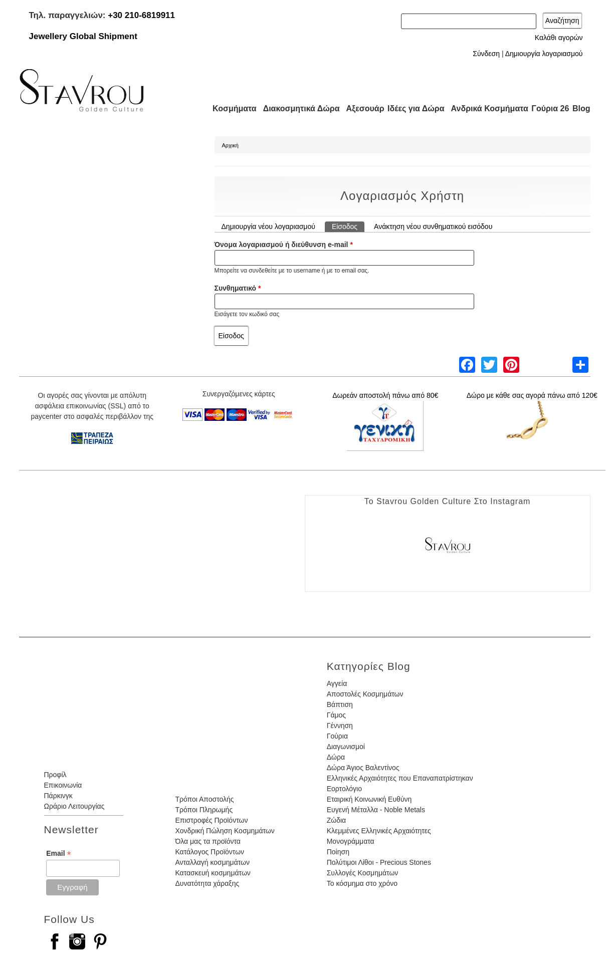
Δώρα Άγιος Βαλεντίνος (363, 768)
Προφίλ (55, 775)
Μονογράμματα (350, 841)
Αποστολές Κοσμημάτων (365, 694)
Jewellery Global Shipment (83, 36)
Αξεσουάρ (360, 108)
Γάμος (336, 715)
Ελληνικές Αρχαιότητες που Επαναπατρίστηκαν (400, 778)
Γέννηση (340, 726)
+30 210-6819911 (141, 15)
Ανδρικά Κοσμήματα (485, 108)
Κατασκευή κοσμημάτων (212, 873)
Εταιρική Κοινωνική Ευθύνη (369, 799)
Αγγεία (337, 683)
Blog (581, 108)
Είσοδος (348, 225)
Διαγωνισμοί (346, 747)
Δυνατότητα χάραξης (207, 883)
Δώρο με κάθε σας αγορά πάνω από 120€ (532, 395)
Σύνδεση (486, 54)
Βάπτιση (340, 704)
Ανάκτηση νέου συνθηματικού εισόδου (433, 226)
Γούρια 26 (548, 108)
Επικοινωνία (63, 785)
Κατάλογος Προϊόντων (209, 852)
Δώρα (336, 757)
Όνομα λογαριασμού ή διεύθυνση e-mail (284, 245)
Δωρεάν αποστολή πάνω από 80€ (385, 395)
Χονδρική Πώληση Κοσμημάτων (224, 831)
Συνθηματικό (238, 288)
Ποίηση (338, 852)
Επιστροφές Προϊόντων (211, 820)
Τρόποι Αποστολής (204, 799)
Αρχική (230, 145)
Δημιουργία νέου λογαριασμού (268, 226)
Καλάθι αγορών (559, 38)
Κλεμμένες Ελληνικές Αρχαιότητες (379, 831)
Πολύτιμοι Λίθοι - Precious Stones (379, 862)
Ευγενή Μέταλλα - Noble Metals (376, 810)
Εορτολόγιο (344, 789)
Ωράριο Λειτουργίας (74, 806)
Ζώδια (336, 820)
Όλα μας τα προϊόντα (207, 841)
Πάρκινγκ (58, 796)
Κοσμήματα (232, 108)
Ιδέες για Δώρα (413, 108)
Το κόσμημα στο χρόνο (362, 883)
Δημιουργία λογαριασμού (544, 54)
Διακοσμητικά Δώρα (297, 108)
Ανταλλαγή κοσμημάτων (212, 862)
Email (58, 853)
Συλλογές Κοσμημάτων (362, 873)
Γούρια (337, 736)
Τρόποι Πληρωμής (204, 810)
